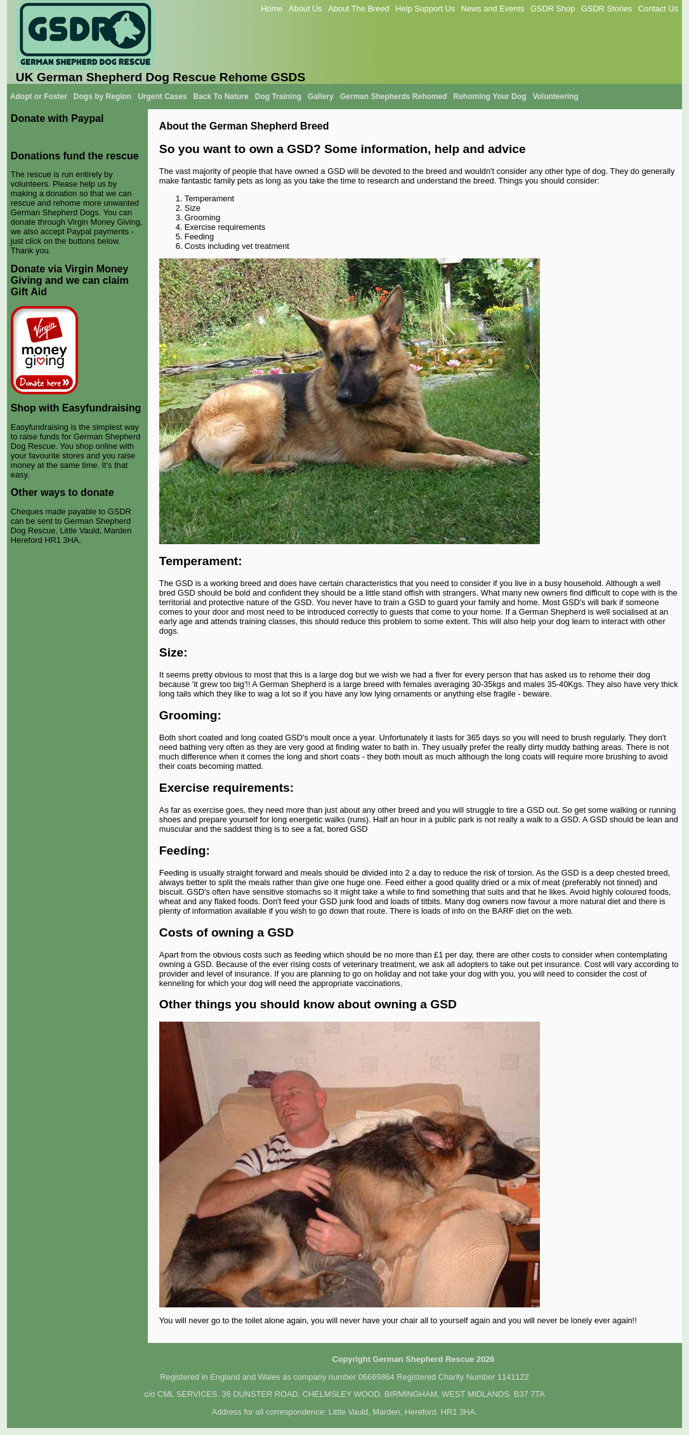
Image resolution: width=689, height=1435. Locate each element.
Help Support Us (425, 8)
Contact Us (658, 8)
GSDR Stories (606, 8)
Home (271, 8)
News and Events (493, 8)
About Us (305, 8)
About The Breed (359, 8)
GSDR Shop (552, 8)
